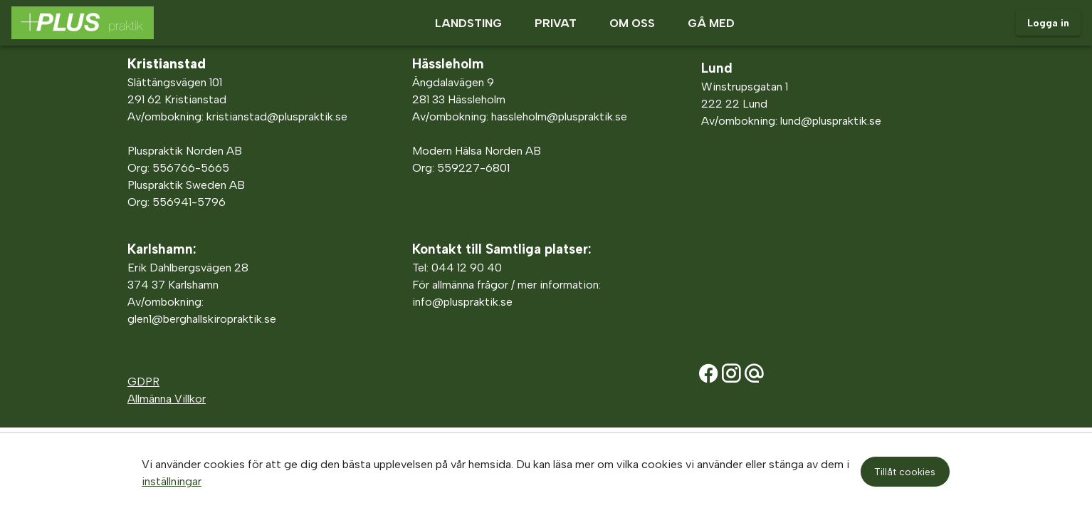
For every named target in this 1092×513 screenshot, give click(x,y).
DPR (148, 381)
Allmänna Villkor (166, 398)
